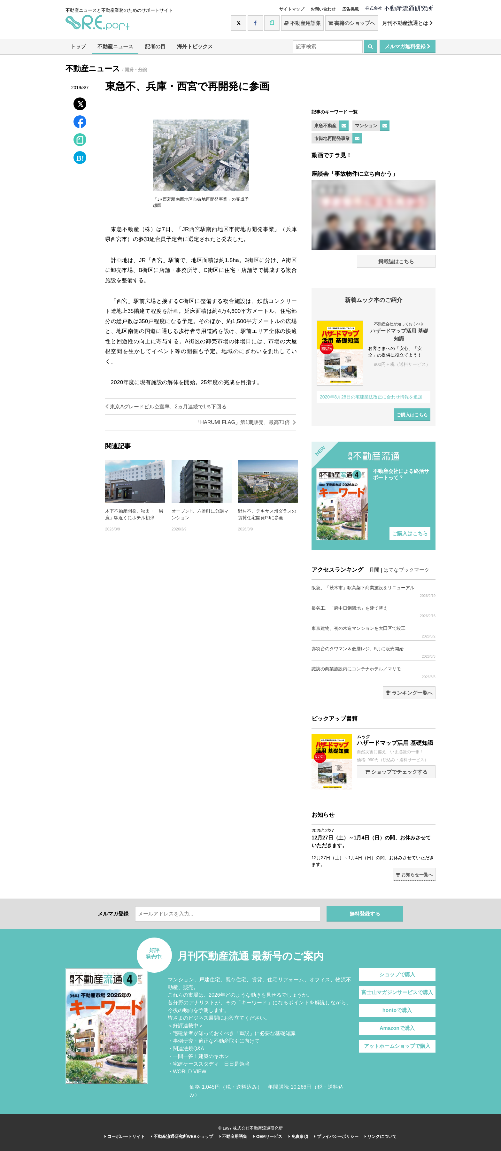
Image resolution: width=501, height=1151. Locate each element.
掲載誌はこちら (396, 261)
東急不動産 (325, 125)
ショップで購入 (397, 974)
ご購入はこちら (412, 414)
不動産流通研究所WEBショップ (182, 1136)
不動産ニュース (115, 46)
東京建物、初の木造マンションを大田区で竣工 (373, 632)
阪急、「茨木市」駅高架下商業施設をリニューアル (373, 591)
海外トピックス (195, 46)
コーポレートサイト (124, 1136)
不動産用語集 (302, 23)
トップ (78, 46)
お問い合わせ (323, 9)
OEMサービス (267, 1136)
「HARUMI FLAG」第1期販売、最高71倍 (245, 422)
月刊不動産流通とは (407, 23)
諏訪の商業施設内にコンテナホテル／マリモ (373, 672)
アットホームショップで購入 (397, 1046)
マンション (366, 125)
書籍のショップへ (351, 23)
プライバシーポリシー (336, 1136)
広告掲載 (350, 9)
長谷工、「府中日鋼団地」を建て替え (373, 612)
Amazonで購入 (397, 1028)
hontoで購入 (397, 1010)
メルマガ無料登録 (407, 46)
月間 (374, 570)
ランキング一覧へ (409, 693)
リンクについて (381, 1136)
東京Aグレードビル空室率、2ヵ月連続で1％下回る (166, 406)
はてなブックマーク (406, 570)
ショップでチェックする (396, 772)
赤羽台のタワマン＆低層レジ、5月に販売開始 (373, 652)
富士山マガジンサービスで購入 (397, 992)
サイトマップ (291, 9)
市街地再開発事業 (332, 138)
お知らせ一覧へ (414, 874)
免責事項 (298, 1136)
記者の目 (155, 46)
